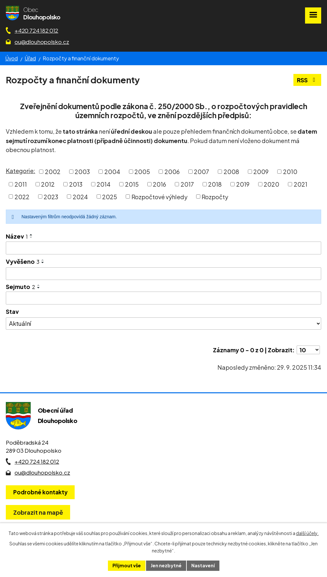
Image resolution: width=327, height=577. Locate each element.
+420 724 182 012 (36, 30)
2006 (172, 171)
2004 (112, 171)
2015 (132, 184)
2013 (75, 184)
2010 (290, 171)
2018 (215, 184)
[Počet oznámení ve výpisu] (308, 349)
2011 (21, 184)
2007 (201, 171)
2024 (80, 196)
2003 (82, 171)
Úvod (11, 58)
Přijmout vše (126, 565)
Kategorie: (20, 170)
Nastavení (203, 565)
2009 (261, 171)
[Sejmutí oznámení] (163, 298)
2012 (48, 184)
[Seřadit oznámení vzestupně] (31, 234)
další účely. (307, 533)
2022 (22, 196)
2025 (109, 196)
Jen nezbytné (166, 565)
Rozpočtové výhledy (159, 196)
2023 (51, 196)
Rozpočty (215, 196)
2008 (231, 171)
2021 (300, 184)
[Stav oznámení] (163, 323)
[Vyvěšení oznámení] (163, 273)
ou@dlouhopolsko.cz (42, 41)
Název (17, 236)
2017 (187, 184)
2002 (52, 171)
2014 (104, 184)
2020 (271, 184)
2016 (159, 184)
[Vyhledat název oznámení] (163, 248)
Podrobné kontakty (40, 492)
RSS (307, 80)
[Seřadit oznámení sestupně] (31, 237)
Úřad (30, 58)
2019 (242, 184)
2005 (142, 171)
